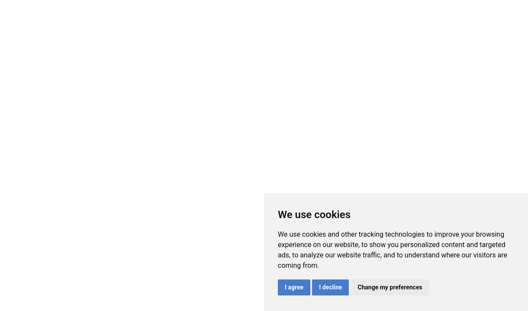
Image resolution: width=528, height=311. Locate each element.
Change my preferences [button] (389, 287)
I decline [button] (330, 287)
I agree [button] (294, 287)
